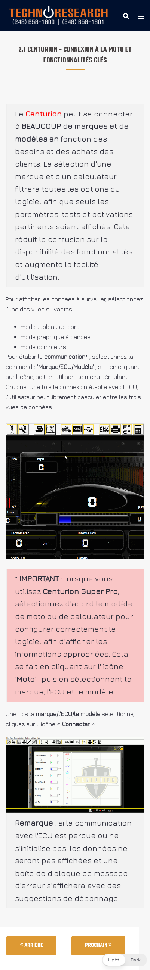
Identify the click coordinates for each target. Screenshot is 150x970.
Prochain (98, 945)
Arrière (31, 945)
